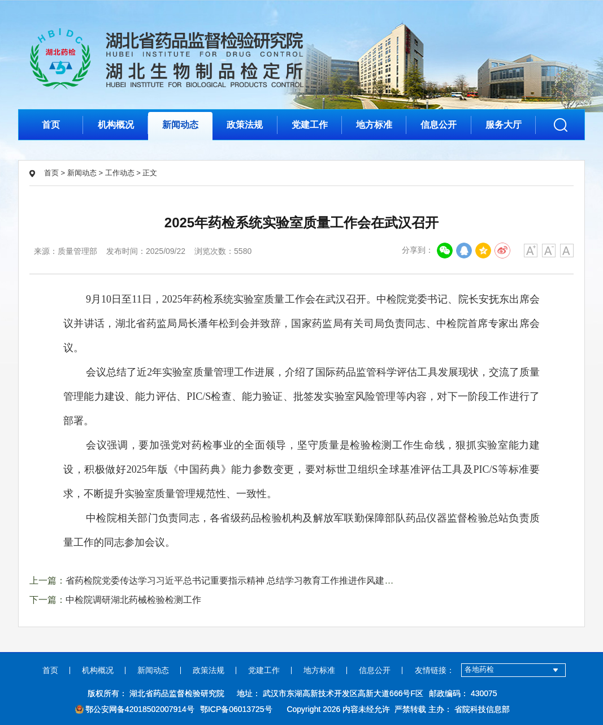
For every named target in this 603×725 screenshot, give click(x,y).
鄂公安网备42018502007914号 (134, 709)
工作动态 (120, 173)
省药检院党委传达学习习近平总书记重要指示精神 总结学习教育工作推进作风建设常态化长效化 (257, 580)
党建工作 (310, 125)
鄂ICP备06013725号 (236, 709)
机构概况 (116, 125)
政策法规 (245, 125)
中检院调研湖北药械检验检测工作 (133, 600)
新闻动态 (180, 125)
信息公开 (438, 125)
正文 (149, 173)
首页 (51, 125)
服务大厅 (503, 125)
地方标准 (374, 125)
